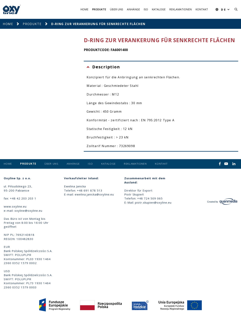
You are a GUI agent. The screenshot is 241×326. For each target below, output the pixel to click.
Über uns (116, 9)
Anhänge (133, 9)
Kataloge (158, 9)
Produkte (99, 9)
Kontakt (201, 9)
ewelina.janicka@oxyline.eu (94, 194)
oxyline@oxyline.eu (28, 210)
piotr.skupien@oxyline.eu (153, 202)
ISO (146, 9)
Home (84, 9)
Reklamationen (180, 9)
